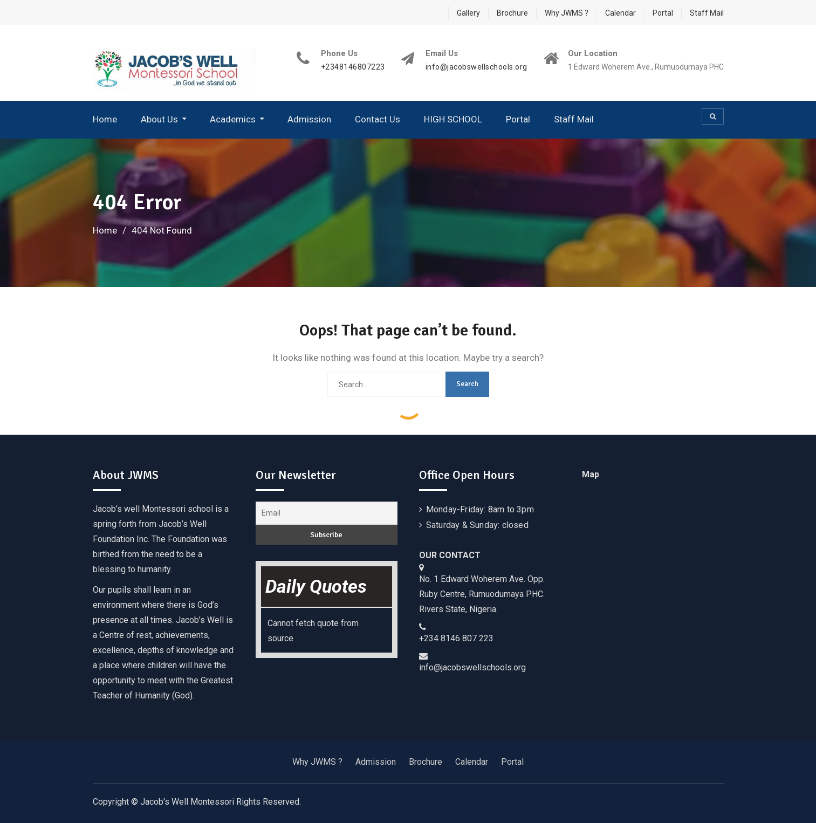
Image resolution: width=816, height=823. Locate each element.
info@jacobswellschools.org (476, 67)
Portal (663, 13)
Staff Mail (707, 13)
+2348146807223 (353, 67)
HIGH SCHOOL (453, 119)
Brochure (512, 13)
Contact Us (377, 119)
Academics (233, 119)
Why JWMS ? (566, 13)
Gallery (468, 13)
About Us (159, 119)
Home (105, 119)
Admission (309, 119)
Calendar (620, 13)
